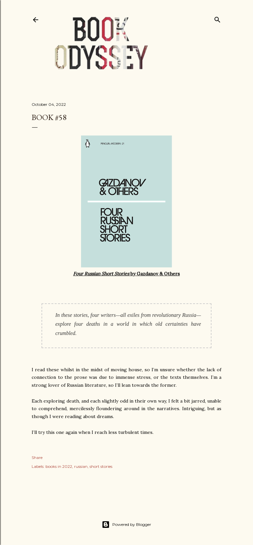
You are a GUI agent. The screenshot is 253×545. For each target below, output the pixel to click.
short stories (101, 466)
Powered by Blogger (126, 525)
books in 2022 (58, 466)
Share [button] (37, 457)
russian (81, 466)
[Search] (217, 18)
